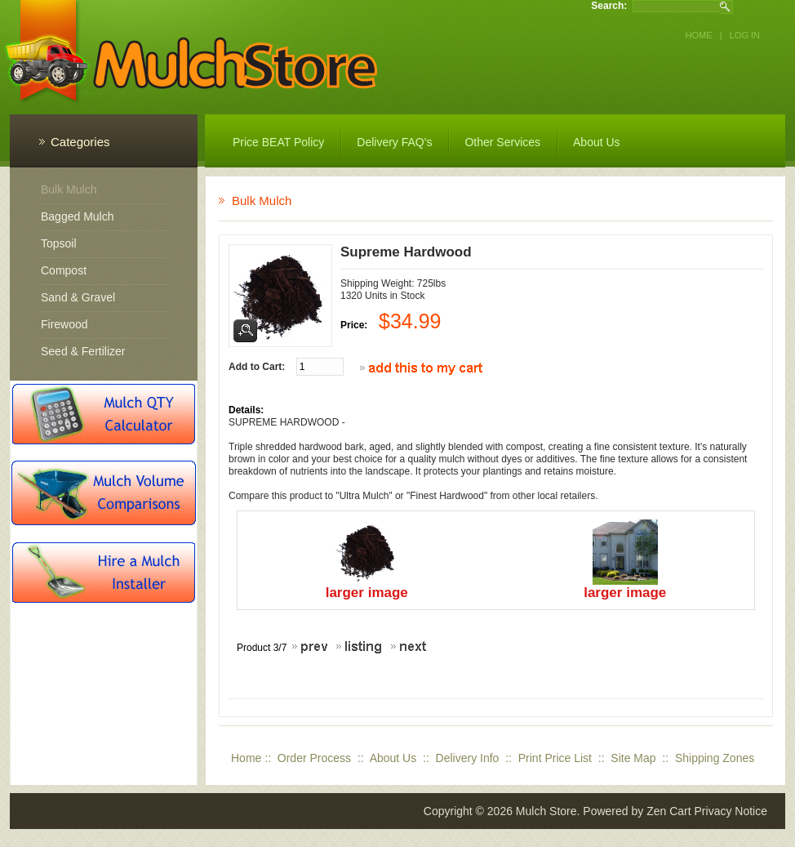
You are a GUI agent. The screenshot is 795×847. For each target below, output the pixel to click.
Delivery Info (468, 758)
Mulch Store (546, 811)
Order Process (314, 758)
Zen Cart (668, 811)
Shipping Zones (714, 758)
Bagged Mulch (77, 216)
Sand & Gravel (78, 297)
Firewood (64, 324)
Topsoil (59, 243)
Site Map (633, 758)
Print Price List (555, 758)
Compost (64, 270)
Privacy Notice (731, 811)
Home (699, 35)
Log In (745, 35)
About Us (393, 758)
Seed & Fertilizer (83, 351)
